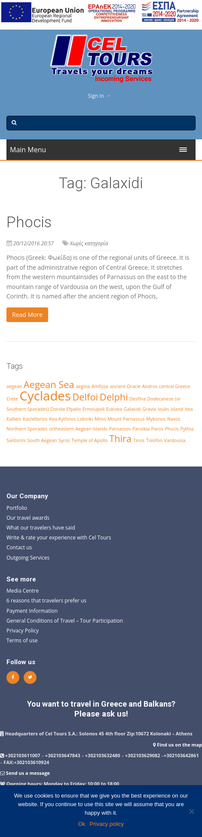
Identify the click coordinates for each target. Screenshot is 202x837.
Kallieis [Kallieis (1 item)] (13, 419)
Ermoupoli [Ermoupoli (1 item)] (93, 409)
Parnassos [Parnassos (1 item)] (120, 429)
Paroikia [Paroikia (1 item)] (141, 429)
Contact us (19, 547)
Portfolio (16, 508)
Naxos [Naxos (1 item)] (174, 419)
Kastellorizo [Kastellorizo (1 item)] (35, 419)
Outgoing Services (27, 557)
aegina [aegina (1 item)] (83, 386)
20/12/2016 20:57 (33, 243)
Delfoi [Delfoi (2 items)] (85, 397)
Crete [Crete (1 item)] (12, 399)
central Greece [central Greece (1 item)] (174, 386)
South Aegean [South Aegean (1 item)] (42, 440)
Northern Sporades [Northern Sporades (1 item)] (26, 429)
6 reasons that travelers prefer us (46, 600)
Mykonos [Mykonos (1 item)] (155, 419)
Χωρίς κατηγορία (89, 243)
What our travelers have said (40, 527)
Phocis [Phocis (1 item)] (172, 429)
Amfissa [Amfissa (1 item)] (100, 386)
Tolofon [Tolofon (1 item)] (154, 440)
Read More (27, 314)
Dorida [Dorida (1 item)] (57, 409)
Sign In (96, 95)
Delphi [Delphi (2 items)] (114, 397)
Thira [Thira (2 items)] (120, 438)
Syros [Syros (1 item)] (64, 440)
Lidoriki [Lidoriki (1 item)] (85, 419)
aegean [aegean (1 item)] (14, 386)
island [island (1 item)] (177, 409)
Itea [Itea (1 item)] (189, 409)
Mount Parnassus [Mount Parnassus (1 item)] (126, 419)
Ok (82, 824)
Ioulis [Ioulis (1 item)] (163, 409)
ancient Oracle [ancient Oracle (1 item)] (125, 386)
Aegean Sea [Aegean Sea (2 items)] (49, 384)
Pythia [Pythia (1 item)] (187, 429)
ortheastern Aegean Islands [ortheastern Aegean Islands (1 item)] (78, 429)
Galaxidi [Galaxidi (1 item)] (132, 409)
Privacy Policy (22, 630)
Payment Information (32, 610)
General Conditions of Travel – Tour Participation (64, 620)
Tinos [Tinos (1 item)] (139, 440)
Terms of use (21, 640)
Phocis (29, 222)
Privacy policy (107, 824)
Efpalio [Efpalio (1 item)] (73, 409)
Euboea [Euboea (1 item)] (114, 409)
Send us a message (28, 773)
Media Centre (22, 590)
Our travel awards (27, 517)
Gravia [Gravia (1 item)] (149, 409)
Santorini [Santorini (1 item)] (16, 440)
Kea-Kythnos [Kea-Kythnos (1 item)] (62, 419)
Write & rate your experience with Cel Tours (58, 537)
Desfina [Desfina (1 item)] (137, 399)
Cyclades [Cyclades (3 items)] (44, 395)
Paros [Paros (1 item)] (157, 429)
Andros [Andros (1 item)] (150, 386)
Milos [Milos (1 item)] (100, 419)
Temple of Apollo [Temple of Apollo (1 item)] (90, 440)
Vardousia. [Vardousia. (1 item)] (175, 440)
